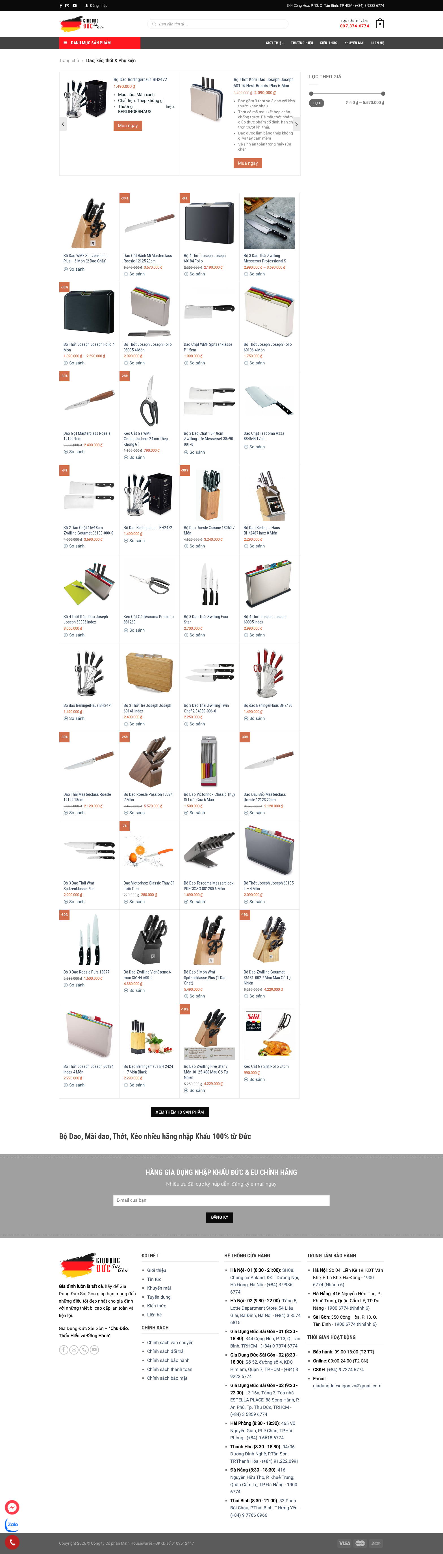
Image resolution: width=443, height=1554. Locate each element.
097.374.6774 (354, 26)
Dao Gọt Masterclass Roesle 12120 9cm (87, 436)
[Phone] (12, 1542)
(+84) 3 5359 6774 (248, 1414)
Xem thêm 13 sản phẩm (180, 1112)
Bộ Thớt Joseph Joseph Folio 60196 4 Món (268, 347)
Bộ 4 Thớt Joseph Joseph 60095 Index (265, 619)
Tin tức (154, 1279)
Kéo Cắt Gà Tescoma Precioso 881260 (149, 619)
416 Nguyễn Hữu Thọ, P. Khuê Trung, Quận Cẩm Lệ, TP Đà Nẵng (262, 1477)
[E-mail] (67, 5)
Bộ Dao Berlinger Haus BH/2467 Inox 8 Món (262, 530)
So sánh (74, 269)
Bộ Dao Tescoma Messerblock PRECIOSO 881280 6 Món (209, 886)
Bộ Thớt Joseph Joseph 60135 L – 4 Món (269, 886)
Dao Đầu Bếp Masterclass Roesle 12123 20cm (265, 797)
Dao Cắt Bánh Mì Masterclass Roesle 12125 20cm (148, 258)
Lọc (316, 103)
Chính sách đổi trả (165, 1351)
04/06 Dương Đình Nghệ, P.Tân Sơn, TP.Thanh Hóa (262, 1454)
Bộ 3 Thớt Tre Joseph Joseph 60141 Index (147, 708)
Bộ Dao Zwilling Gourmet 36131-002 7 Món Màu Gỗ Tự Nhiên (267, 978)
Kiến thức (328, 43)
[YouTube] (75, 5)
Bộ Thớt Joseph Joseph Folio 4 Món (89, 347)
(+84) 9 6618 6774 (265, 1437)
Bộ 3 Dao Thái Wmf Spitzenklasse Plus (79, 886)
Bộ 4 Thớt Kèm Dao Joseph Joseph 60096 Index (86, 619)
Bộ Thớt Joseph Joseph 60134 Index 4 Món (88, 1069)
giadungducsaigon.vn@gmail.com (347, 1385)
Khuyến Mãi (354, 43)
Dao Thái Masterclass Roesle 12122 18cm (87, 797)
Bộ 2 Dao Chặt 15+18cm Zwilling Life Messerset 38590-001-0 (209, 439)
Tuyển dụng (159, 1297)
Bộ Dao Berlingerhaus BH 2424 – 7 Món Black (148, 1069)
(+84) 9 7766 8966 (248, 1515)
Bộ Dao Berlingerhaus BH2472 (140, 79)
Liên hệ (154, 1315)
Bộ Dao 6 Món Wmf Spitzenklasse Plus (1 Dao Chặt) (205, 978)
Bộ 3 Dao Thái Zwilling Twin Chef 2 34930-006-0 (206, 708)
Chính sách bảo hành (168, 1360)
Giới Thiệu (275, 43)
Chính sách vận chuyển (170, 1342)
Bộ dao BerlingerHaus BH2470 (268, 705)
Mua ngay (128, 125)
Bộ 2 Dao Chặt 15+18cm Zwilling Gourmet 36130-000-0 (88, 530)
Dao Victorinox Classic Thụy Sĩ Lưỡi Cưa (149, 886)
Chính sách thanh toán (169, 1369)
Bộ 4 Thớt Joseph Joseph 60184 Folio (205, 258)
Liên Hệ (377, 43)
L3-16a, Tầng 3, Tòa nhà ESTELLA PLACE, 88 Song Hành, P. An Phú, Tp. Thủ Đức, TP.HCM (264, 1400)
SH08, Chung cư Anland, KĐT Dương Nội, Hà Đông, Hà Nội (264, 1277)
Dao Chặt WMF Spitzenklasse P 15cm (208, 347)
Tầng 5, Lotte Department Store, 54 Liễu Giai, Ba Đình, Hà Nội (263, 1308)
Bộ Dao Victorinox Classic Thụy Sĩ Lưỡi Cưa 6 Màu (209, 797)
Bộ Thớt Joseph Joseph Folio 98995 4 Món (148, 347)
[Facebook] (61, 5)
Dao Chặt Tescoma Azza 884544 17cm (264, 436)
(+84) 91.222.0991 (280, 1461)
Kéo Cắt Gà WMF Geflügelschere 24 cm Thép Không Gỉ (146, 439)
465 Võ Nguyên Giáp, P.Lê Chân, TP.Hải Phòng (262, 1430)
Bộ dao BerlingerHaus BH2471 (88, 705)
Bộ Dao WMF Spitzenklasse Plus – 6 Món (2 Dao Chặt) (86, 258)
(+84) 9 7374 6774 (278, 1346)
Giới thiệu (156, 1270)
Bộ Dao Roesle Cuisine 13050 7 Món (209, 530)
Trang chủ (69, 60)
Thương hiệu (302, 43)
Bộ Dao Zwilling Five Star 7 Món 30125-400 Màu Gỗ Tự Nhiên (206, 1072)
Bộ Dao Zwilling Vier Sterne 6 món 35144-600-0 (147, 975)
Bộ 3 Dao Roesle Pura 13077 (86, 972)
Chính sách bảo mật (167, 1378)
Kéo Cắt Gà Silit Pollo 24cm (266, 1066)
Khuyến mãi (159, 1288)
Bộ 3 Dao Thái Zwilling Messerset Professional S (265, 258)
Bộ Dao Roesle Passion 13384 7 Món (148, 797)
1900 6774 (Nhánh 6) (348, 1308)
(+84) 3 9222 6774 (369, 5)
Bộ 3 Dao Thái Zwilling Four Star (206, 619)
